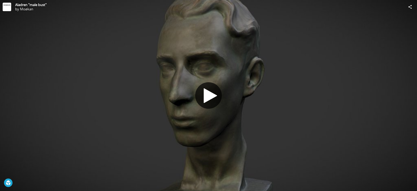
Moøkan (26, 9)
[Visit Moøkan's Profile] (7, 7)
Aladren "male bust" (31, 4)
